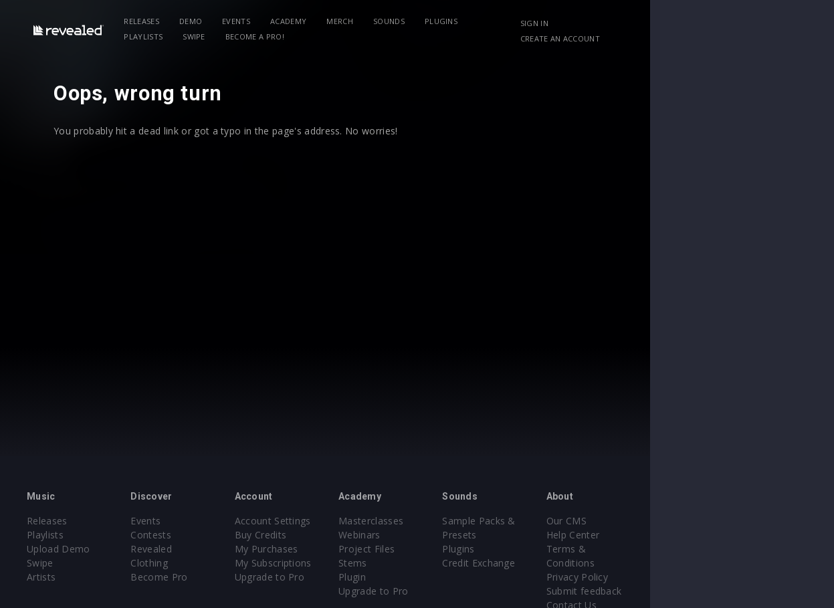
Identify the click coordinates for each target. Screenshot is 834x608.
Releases (164, 21)
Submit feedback (737, 577)
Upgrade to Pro (330, 577)
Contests (181, 534)
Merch (362, 21)
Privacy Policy (730, 562)
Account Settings (334, 520)
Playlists (519, 21)
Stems (444, 562)
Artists (41, 577)
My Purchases (327, 548)
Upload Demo (58, 548)
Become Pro (189, 562)
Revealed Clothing (201, 548)
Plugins (463, 21)
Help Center (726, 534)
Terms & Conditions (745, 548)
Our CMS (720, 520)
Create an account (708, 38)
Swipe (570, 21)
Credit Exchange (601, 562)
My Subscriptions (334, 562)
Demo (212, 21)
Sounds (411, 21)
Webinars (451, 534)
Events (259, 21)
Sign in (683, 23)
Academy (311, 21)
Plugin (443, 577)
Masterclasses (462, 520)
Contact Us (725, 591)
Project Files (458, 548)
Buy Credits (322, 534)
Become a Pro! (175, 36)
